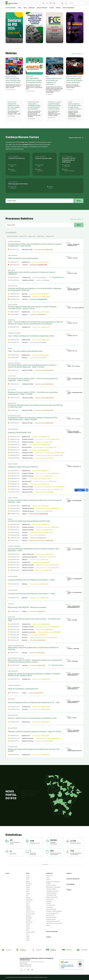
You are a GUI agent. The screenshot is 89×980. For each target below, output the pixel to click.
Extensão (48, 879)
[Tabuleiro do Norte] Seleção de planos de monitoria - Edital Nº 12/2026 (34, 731)
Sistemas (58, 7)
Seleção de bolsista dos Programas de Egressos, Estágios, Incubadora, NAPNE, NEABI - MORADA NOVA (34, 674)
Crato (27, 895)
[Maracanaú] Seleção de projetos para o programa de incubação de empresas (33, 648)
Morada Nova (29, 922)
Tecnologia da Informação (52, 891)
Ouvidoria (48, 903)
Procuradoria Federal (51, 909)
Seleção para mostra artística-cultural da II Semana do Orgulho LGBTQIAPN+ (31, 273)
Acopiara (28, 877)
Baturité (28, 881)
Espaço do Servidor (51, 919)
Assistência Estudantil (51, 893)
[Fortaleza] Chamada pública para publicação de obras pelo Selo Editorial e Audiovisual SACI (35, 406)
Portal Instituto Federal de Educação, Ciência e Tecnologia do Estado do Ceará (12, 3)
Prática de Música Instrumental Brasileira (23, 258)
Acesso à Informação (42, 7)
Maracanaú (28, 916)
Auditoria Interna (50, 899)
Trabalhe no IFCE (50, 236)
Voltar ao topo (45, 864)
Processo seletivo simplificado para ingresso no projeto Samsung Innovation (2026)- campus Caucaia (32, 307)
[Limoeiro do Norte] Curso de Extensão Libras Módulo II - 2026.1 (31, 594)
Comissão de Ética (50, 905)
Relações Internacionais (52, 897)
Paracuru (28, 924)
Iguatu (27, 903)
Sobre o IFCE (49, 875)
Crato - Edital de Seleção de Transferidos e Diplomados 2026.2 (31, 336)
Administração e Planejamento (53, 887)
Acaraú (27, 875)
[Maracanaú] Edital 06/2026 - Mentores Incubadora (27, 607)
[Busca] (75, 3)
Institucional (32, 7)
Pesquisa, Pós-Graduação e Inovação (53, 882)
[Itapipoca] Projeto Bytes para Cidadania (23, 467)
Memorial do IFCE (50, 915)
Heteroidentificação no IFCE (53, 921)
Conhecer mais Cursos (75, 138)
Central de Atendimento (68, 7)
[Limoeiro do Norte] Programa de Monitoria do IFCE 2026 (29, 521)
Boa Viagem (29, 883)
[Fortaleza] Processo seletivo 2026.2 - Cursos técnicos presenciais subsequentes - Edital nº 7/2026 (33, 393)
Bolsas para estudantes (12, 236)
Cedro (27, 891)
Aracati (27, 879)
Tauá (27, 934)
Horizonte (28, 901)
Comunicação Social (51, 895)
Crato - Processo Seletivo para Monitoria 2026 (25, 351)
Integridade (49, 901)
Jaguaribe (28, 908)
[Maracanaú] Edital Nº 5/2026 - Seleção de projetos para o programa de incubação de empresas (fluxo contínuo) (35, 661)
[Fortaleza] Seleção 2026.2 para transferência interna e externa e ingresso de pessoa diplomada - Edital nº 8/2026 (32, 366)
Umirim (27, 940)
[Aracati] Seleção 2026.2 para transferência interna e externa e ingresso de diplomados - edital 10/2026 (35, 245)
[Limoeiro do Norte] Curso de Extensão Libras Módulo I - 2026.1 (31, 580)
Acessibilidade (71, 884)
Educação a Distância (51, 889)
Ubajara (28, 938)
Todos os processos (76, 219)
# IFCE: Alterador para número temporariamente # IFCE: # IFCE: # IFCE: (40, 225)
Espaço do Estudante (51, 917)
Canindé (28, 887)
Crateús (28, 893)
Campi (24, 7)
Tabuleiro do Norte (30, 932)
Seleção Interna (40, 236)
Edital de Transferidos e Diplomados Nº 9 (23, 689)
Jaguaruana (28, 910)
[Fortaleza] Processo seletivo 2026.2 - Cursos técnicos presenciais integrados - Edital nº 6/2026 (33, 379)
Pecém (27, 926)
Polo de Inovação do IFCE (52, 913)
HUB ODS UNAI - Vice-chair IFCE (54, 923)
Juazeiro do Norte (30, 912)
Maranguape (29, 918)
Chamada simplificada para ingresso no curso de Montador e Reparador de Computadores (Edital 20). (34, 289)
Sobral (27, 930)
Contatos (51, 7)
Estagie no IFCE (32, 236)
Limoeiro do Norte (30, 914)
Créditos (69, 889)
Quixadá (28, 928)
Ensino (47, 877)
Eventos (48, 925)
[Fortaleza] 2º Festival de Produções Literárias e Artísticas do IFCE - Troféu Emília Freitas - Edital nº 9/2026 (33, 418)
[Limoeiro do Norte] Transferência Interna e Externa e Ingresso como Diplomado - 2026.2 (33, 549)
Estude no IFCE (23, 236)
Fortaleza (28, 897)
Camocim (28, 885)
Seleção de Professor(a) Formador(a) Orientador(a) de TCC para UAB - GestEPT (34, 750)
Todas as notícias (77, 54)
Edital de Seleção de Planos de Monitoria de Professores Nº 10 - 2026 (34, 702)
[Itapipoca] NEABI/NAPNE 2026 (19, 432)
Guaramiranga (29, 899)
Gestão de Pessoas (51, 885)
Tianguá (28, 936)
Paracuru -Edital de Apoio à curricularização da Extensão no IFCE (32, 718)
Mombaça (28, 920)
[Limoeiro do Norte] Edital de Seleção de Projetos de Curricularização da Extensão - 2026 (35, 501)
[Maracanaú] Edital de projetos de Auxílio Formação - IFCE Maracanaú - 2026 (34, 620)
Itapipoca (28, 905)
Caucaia (28, 889)
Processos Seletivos (11, 7)
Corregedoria (49, 907)
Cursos (19, 7)
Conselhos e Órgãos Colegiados (54, 911)
